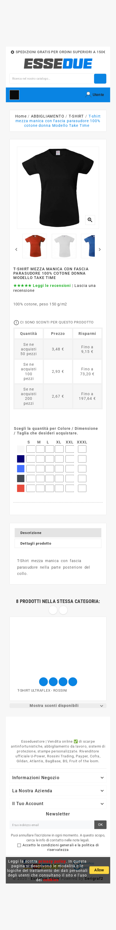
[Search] (52, 78)
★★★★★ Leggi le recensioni (42, 285)
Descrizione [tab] (30, 533)
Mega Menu (14, 95)
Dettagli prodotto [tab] (35, 543)
